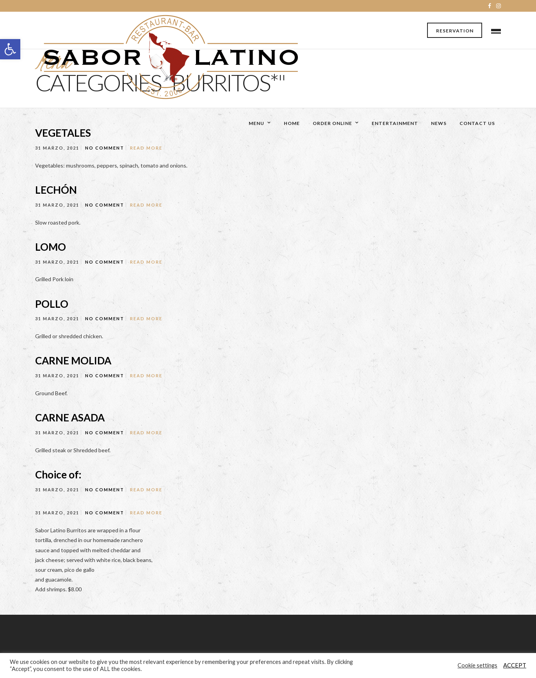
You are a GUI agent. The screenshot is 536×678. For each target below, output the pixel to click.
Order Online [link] (332, 123)
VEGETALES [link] (63, 133)
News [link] (439, 123)
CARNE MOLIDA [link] (73, 360)
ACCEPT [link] (514, 665)
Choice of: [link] (58, 474)
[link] (10, 49)
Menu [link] (256, 123)
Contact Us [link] (477, 123)
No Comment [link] (104, 147)
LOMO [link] (50, 247)
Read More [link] (146, 147)
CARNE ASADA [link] (70, 417)
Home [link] (292, 123)
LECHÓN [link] (56, 190)
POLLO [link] (51, 304)
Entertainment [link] (395, 123)
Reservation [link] (455, 31)
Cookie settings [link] (477, 665)
